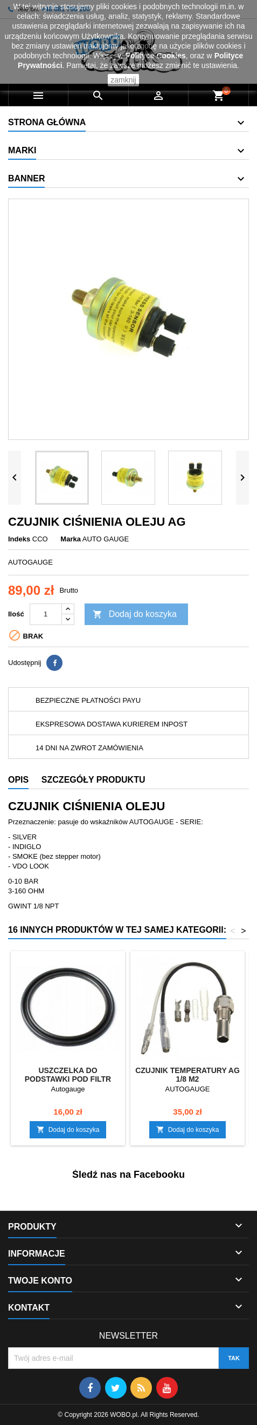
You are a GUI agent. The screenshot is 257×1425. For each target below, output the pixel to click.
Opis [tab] (18, 779)
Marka (70, 539)
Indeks (19, 539)
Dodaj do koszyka (135, 614)
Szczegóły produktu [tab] (93, 779)
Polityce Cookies (156, 55)
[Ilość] (46, 614)
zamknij (123, 80)
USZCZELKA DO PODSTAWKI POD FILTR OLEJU (68, 1079)
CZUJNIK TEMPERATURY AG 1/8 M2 (187, 1074)
